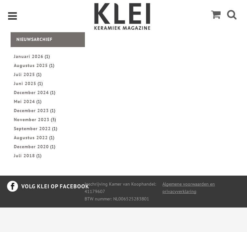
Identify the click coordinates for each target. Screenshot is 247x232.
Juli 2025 (24, 74)
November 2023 (32, 119)
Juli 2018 (24, 156)
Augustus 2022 (31, 137)
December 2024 (31, 92)
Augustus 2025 (31, 65)
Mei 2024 (24, 101)
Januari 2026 (28, 56)
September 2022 (32, 128)
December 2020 (31, 147)
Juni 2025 (25, 83)
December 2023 (31, 110)
